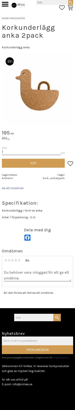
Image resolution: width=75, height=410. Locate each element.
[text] (37, 133)
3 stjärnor (12, 260)
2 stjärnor (9, 260)
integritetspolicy (60, 357)
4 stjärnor (15, 260)
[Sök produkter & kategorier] (52, 2)
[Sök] (70, 2)
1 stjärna (5, 260)
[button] (5, 4)
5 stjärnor (19, 260)
